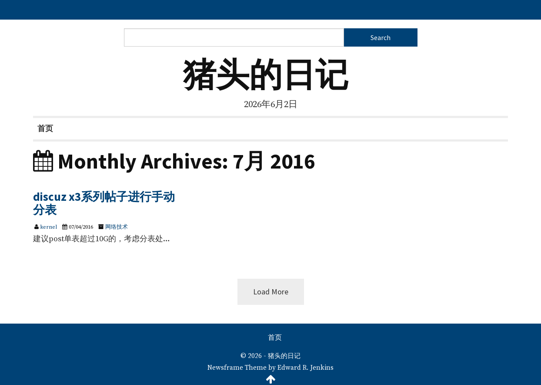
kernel (48, 226)
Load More (270, 292)
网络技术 (116, 226)
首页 (45, 128)
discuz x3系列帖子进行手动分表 (104, 203)
